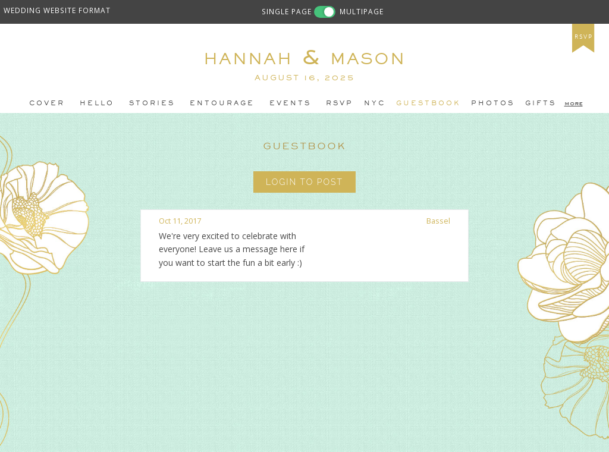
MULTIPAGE (362, 11)
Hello (97, 103)
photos (492, 103)
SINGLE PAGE (287, 11)
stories (152, 103)
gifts (540, 103)
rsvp (584, 36)
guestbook (428, 103)
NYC (374, 103)
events (290, 103)
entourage (222, 103)
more (573, 103)
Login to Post (304, 182)
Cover (47, 103)
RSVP (339, 103)
